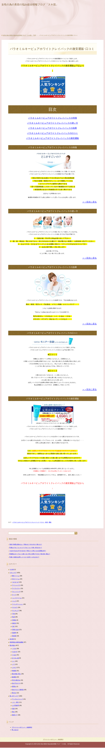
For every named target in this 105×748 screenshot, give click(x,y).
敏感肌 (14, 677)
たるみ (14, 655)
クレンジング (16, 592)
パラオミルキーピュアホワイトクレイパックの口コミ (52, 133)
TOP (19, 35)
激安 (46, 522)
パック (14, 601)
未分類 (12, 639)
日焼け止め (15, 630)
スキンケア (13, 573)
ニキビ (14, 668)
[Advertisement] (52, 22)
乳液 (13, 617)
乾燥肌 (14, 671)
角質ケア (14, 715)
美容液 (14, 636)
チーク (14, 595)
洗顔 (13, 709)
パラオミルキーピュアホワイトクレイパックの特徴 (52, 118)
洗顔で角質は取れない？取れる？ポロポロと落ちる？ (25, 545)
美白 (13, 712)
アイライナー (16, 589)
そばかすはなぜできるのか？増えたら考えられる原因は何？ (27, 551)
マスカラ (14, 608)
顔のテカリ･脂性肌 (18, 690)
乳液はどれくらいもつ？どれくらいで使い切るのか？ (25, 548)
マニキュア (15, 611)
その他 (12, 570)
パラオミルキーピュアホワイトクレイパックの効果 (52, 128)
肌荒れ (14, 687)
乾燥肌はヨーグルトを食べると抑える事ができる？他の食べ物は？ (29, 554)
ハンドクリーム (17, 598)
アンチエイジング (17, 699)
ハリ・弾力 (15, 702)
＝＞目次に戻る (89, 202)
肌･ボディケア (14, 696)
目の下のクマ (16, 683)
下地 (13, 614)
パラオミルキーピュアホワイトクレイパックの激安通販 (52, 138)
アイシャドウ (16, 585)
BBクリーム (15, 576)
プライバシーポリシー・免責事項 (22, 728)
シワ (13, 665)
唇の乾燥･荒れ (16, 674)
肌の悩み (12, 646)
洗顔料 (14, 633)
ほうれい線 (15, 658)
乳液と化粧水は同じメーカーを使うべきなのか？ (24, 557)
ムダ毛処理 (15, 706)
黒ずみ (14, 693)
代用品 (14, 620)
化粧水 (14, 623)
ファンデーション (17, 604)
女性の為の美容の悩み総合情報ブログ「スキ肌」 (35, 4)
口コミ (42, 522)
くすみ (14, 649)
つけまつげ (15, 582)
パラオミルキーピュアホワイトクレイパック (26, 522)
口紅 (13, 627)
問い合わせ (15, 730)
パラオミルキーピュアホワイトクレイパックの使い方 (52, 123)
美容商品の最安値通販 (16, 642)
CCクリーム (15, 579)
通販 (50, 522)
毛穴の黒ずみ (16, 680)
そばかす (14, 652)
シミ (13, 661)
